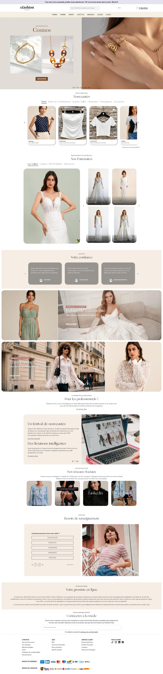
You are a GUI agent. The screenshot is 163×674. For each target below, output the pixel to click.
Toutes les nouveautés (131, 147)
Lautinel (43, 164)
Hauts (44, 102)
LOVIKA (123, 141)
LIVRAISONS (52, 548)
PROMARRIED (55, 164)
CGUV (24, 650)
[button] (73, 461)
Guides (108, 14)
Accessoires (119, 102)
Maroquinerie (106, 102)
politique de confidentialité (89, 632)
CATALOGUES (52, 538)
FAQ (53, 642)
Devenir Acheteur (87, 642)
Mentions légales (27, 647)
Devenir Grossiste (87, 645)
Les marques (26, 645)
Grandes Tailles (79, 102)
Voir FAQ (70, 564)
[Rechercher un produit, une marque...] (87, 8)
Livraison (84, 647)
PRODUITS (52, 543)
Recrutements (26, 655)
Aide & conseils (57, 650)
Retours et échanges (88, 650)
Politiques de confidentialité (31, 652)
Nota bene (31, 141)
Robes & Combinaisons (59, 102)
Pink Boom (69, 164)
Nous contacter (57, 647)
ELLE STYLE (62, 141)
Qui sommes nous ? (28, 642)
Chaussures (93, 102)
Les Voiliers (33, 164)
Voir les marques (34, 438)
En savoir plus (81, 409)
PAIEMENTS (52, 553)
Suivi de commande (58, 645)
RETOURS (52, 558)
